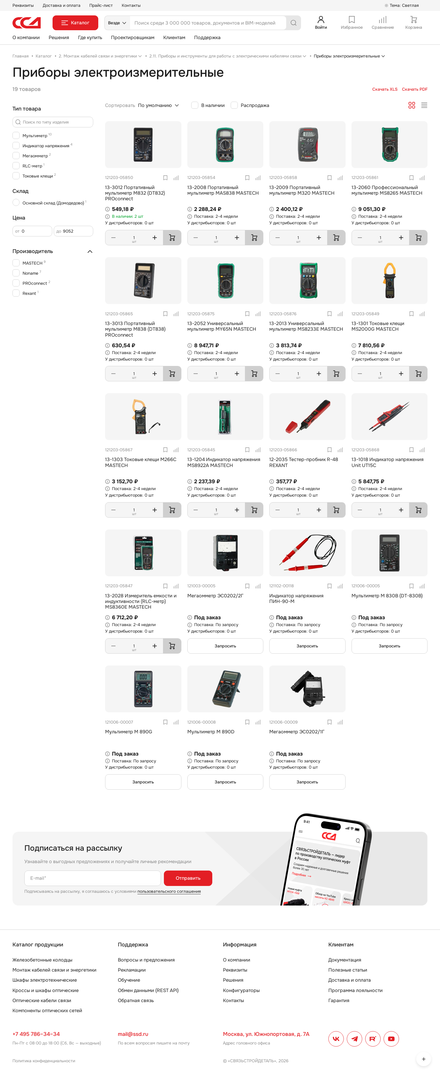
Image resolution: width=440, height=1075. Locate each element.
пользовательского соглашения (169, 891)
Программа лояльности (355, 990)
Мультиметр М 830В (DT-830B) (387, 596)
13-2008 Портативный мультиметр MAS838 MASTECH (223, 190)
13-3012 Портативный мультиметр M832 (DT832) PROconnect (135, 193)
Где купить (90, 37)
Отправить (188, 878)
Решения (59, 37)
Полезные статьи (347, 970)
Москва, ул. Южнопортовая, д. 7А (266, 1034)
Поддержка (207, 37)
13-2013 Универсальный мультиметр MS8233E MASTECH (306, 326)
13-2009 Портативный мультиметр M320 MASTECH (302, 190)
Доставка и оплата (61, 5)
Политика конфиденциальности (43, 1060)
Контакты (131, 5)
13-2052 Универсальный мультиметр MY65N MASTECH (221, 326)
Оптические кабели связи (41, 1000)
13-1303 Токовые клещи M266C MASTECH (140, 462)
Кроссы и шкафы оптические (45, 990)
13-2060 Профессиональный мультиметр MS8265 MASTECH (387, 190)
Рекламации (132, 970)
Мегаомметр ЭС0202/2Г (215, 596)
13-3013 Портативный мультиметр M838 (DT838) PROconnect (135, 329)
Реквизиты (23, 5)
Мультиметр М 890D (211, 732)
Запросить (225, 646)
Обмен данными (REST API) (148, 990)
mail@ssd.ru (133, 1034)
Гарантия (338, 1000)
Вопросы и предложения (146, 960)
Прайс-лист (101, 5)
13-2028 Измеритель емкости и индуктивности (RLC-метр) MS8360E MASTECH (141, 601)
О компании (26, 37)
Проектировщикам (132, 37)
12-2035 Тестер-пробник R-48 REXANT (303, 462)
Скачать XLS (385, 89)
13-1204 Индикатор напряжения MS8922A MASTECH (223, 462)
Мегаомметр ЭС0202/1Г (297, 732)
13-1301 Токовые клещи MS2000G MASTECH (378, 326)
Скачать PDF (415, 89)
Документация (344, 960)
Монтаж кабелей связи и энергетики (54, 970)
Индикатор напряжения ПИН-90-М (296, 598)
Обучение (129, 980)
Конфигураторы (241, 990)
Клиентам (174, 37)
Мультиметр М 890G (128, 732)
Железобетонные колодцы (42, 960)
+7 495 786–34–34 (36, 1034)
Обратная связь (136, 1000)
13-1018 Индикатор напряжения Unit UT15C (388, 462)
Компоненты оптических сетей (47, 1010)
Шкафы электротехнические (44, 980)
